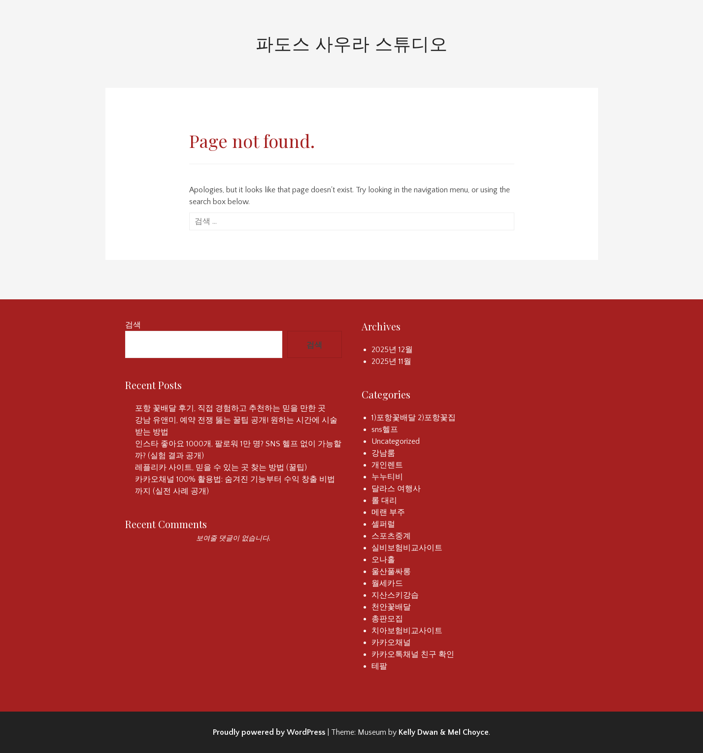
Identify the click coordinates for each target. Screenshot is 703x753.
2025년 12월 (392, 349)
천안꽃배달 (391, 607)
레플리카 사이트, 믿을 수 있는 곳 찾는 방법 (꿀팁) (221, 467)
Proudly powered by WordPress (269, 732)
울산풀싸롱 (391, 571)
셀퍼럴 (383, 524)
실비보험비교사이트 (406, 547)
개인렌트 (387, 465)
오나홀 (383, 559)
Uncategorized (395, 441)
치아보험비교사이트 (406, 630)
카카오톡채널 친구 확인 (412, 654)
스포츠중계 (391, 536)
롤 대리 (384, 500)
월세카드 (387, 583)
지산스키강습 (395, 595)
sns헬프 (384, 429)
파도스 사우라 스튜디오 (352, 43)
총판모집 (387, 618)
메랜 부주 (388, 512)
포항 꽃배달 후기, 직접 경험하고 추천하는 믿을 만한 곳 (230, 408)
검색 (133, 325)
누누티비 (387, 476)
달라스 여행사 (396, 488)
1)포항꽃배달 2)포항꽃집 (413, 417)
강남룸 (383, 453)
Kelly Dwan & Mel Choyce (444, 732)
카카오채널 (391, 642)
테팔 (379, 666)
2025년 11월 (391, 361)
